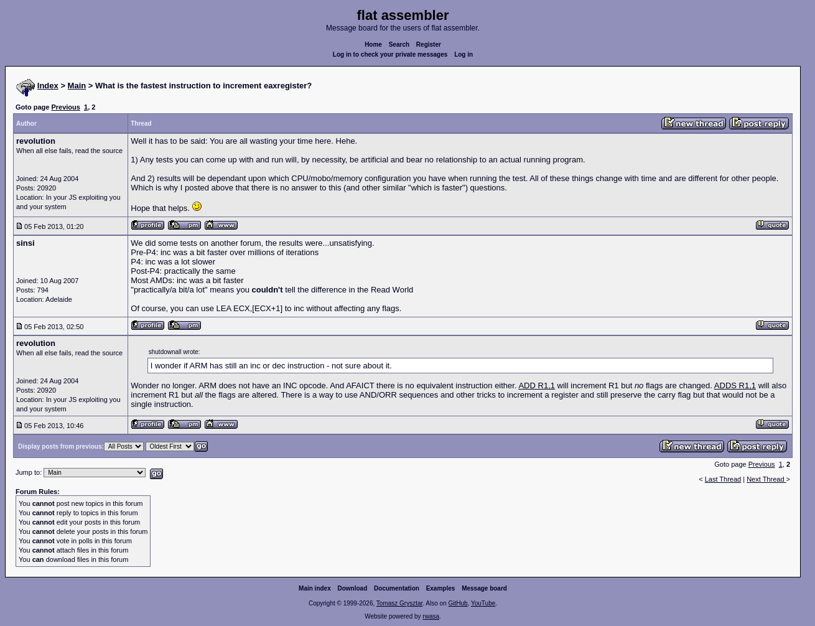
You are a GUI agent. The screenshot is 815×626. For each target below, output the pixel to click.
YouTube (483, 603)
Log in (463, 54)
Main (77, 85)
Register (428, 44)
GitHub (457, 603)
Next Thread (766, 479)
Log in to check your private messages (390, 54)
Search (399, 44)
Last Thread (723, 479)
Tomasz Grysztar (399, 603)
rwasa (430, 616)
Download (353, 588)
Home (373, 44)
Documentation (396, 588)
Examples (440, 588)
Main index (315, 588)
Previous (65, 107)
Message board (484, 588)
